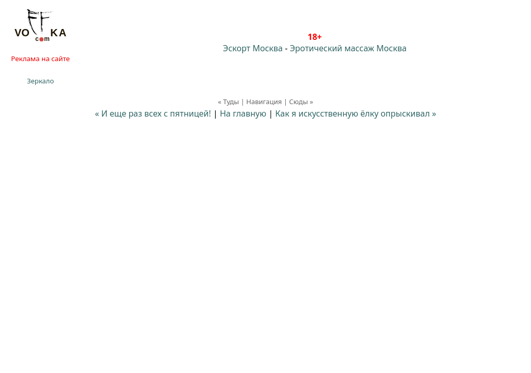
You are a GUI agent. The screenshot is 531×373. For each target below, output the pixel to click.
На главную (243, 113)
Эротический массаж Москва (348, 48)
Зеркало (40, 80)
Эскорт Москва (253, 48)
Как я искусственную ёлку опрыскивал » (355, 113)
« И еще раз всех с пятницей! (153, 113)
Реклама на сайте (40, 58)
